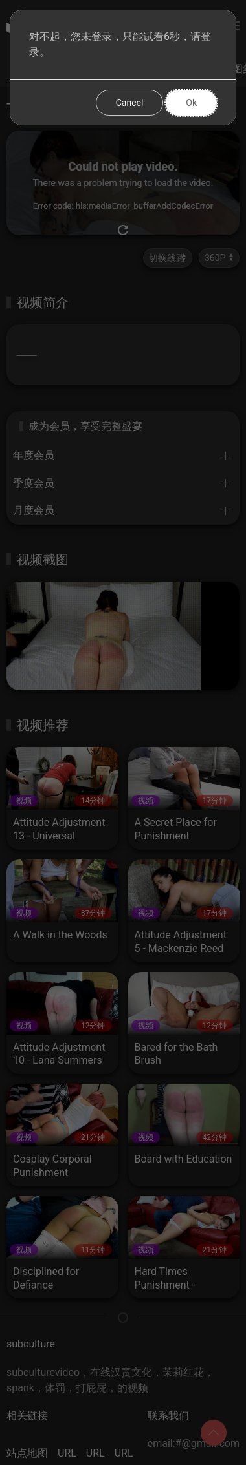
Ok (191, 103)
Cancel (130, 103)
